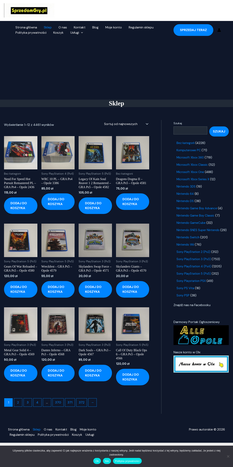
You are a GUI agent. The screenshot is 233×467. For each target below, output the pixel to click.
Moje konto (111, 27)
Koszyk (58, 32)
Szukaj (177, 123)
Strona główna (26, 27)
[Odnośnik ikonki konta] (219, 30)
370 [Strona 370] (58, 402)
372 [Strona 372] (81, 402)
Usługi (75, 32)
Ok (97, 461)
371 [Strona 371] (70, 402)
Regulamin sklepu (138, 27)
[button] (80, 32)
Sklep (47, 27)
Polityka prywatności (30, 32)
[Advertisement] (116, 69)
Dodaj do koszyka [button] (18, 205)
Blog (93, 27)
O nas (61, 27)
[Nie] (228, 456)
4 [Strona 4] (37, 402)
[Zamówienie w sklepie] (126, 124)
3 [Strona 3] (28, 402)
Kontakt (78, 27)
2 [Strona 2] (18, 402)
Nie (107, 461)
